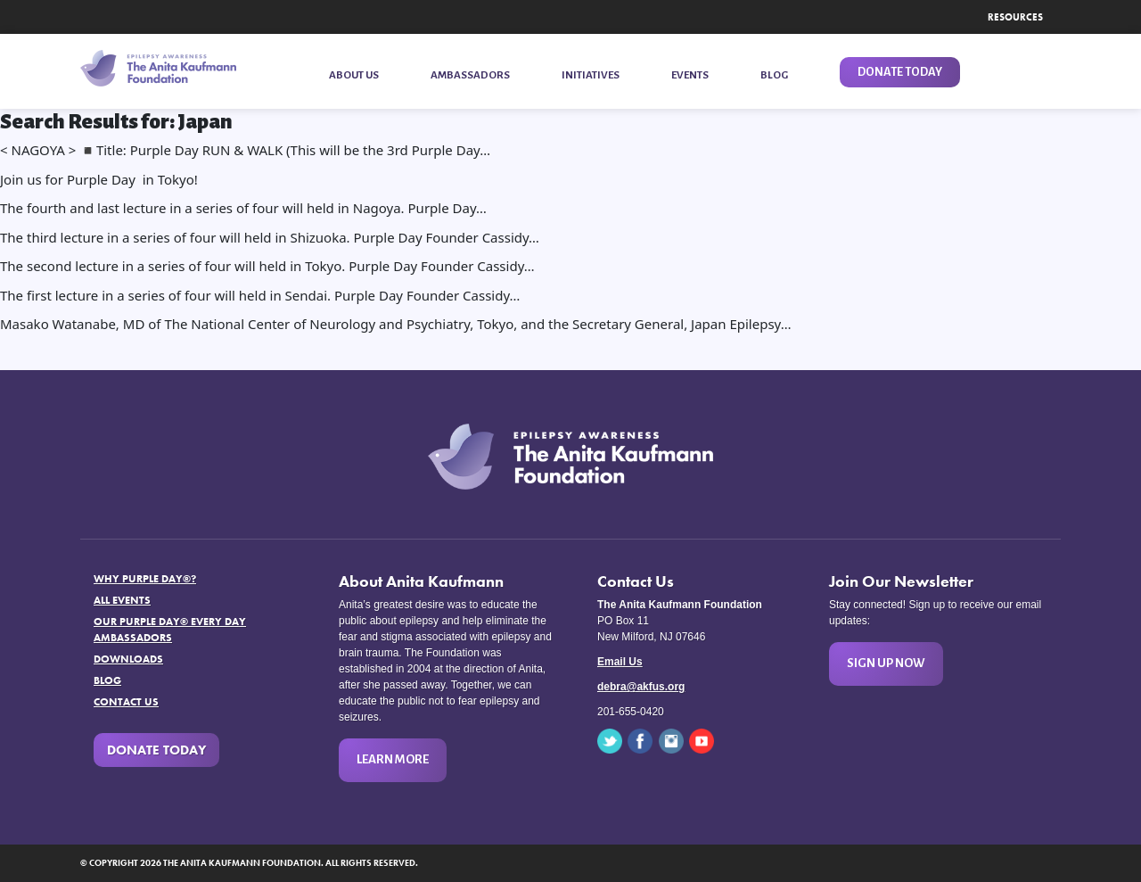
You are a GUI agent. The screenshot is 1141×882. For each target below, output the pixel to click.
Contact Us (126, 702)
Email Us (620, 661)
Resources (1015, 17)
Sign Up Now (886, 663)
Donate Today (156, 750)
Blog (107, 680)
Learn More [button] (393, 759)
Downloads (128, 659)
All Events (122, 600)
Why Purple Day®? (145, 579)
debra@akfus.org (641, 686)
